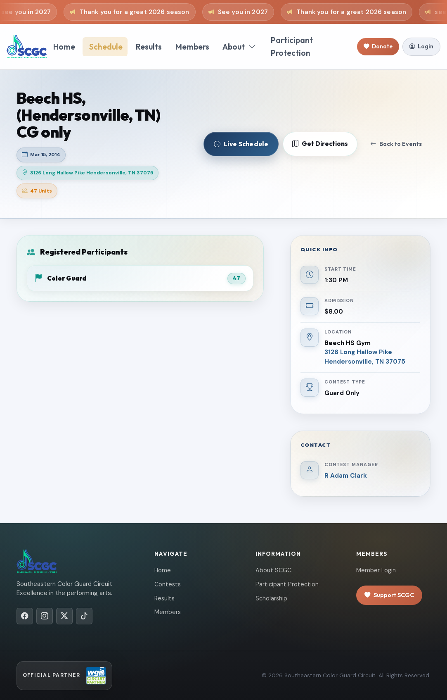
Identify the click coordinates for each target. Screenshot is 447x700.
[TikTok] (84, 616)
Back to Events (396, 144)
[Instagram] (44, 616)
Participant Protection (292, 46)
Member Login (376, 570)
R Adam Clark (345, 475)
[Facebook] (25, 616)
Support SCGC (389, 595)
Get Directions (320, 144)
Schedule (106, 47)
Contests (167, 584)
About (239, 46)
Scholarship (271, 598)
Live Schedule (241, 144)
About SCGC (273, 570)
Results (149, 47)
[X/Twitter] (64, 616)
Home (64, 47)
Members (192, 47)
